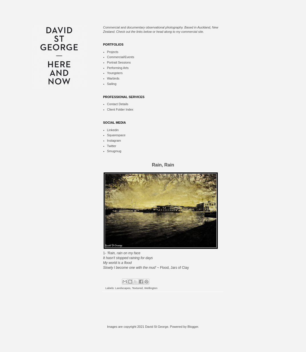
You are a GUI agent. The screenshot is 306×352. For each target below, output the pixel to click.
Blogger (193, 326)
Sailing (111, 84)
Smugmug (114, 151)
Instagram (114, 140)
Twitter (111, 146)
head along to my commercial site (179, 31)
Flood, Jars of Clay (174, 268)
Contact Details (117, 104)
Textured (137, 288)
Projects (112, 52)
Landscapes (122, 288)
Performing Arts (118, 68)
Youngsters (115, 73)
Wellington (151, 288)
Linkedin (113, 130)
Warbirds (113, 78)
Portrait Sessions (119, 62)
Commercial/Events (120, 57)
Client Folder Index (120, 109)
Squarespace (116, 135)
